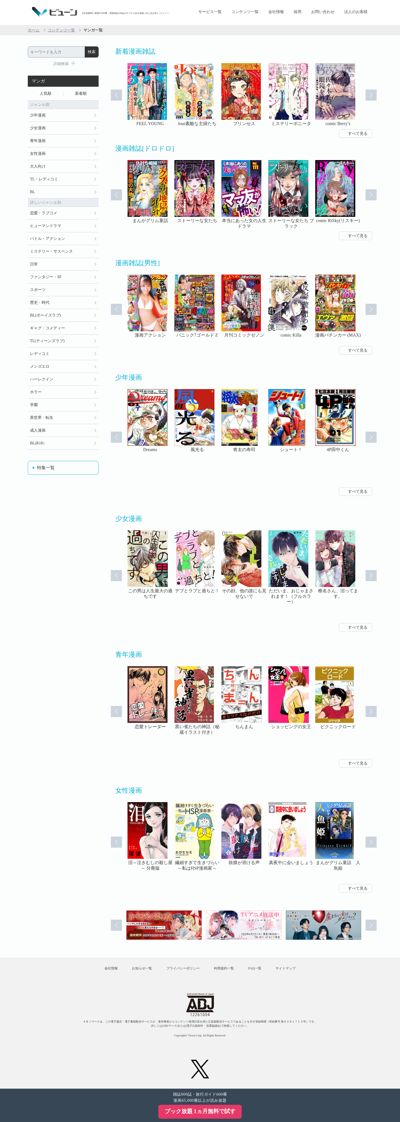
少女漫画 (38, 128)
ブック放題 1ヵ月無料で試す (200, 1111)
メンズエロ (39, 366)
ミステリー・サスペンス (51, 251)
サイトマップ (286, 968)
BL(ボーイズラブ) (45, 315)
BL (32, 192)
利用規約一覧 (224, 968)
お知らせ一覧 (142, 968)
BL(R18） (38, 443)
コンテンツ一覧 (245, 12)
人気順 (45, 93)
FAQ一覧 (254, 968)
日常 (34, 264)
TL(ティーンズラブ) (47, 341)
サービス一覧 (210, 12)
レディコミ (39, 354)
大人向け (38, 166)
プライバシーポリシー (183, 968)
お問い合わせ (322, 12)
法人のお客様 (356, 12)
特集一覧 (46, 467)
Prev (116, 95)
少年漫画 (38, 115)
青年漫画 (38, 141)
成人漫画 (38, 430)
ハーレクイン (41, 379)
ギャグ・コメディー (47, 328)
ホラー (36, 392)
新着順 (81, 93)
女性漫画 (38, 153)
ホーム (33, 30)
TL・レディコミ (44, 179)
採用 (297, 12)
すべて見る (358, 133)
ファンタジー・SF (46, 277)
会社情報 (276, 12)
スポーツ (38, 290)
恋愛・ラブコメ (43, 213)
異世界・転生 (41, 418)
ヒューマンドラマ (45, 226)
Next (371, 95)
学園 (34, 405)
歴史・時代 (39, 302)
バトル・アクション (47, 239)
